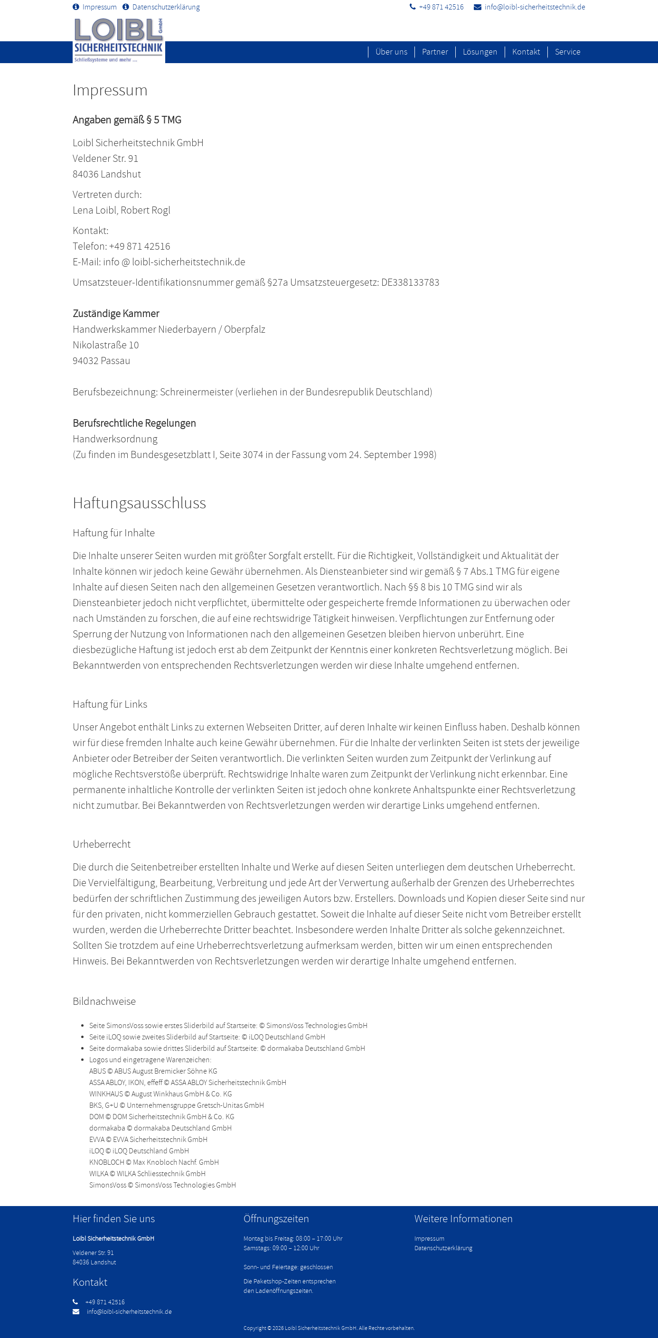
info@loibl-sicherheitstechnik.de (535, 7)
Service (568, 52)
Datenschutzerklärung (166, 7)
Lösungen (480, 52)
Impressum (100, 7)
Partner (435, 52)
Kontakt (526, 52)
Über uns (391, 52)
